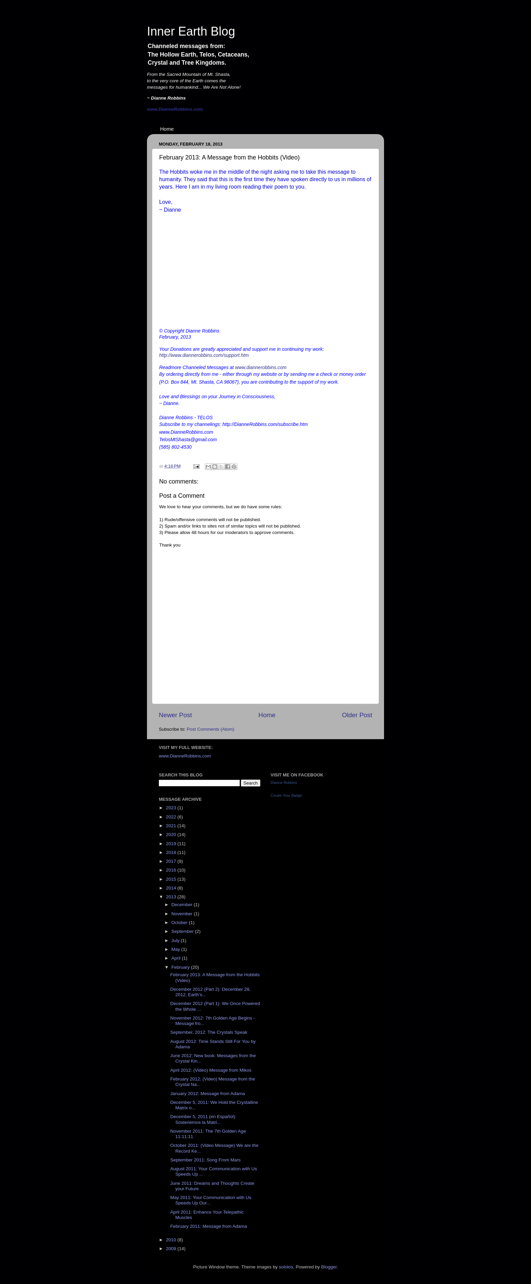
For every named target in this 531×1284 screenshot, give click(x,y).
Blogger (329, 1266)
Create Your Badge (286, 795)
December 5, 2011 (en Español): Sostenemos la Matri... (203, 1119)
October (180, 922)
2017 (171, 861)
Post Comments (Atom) (210, 729)
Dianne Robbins (284, 782)
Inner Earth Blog (191, 31)
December (182, 904)
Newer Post (175, 715)
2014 (171, 888)
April (176, 958)
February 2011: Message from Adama (208, 1226)
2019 (171, 843)
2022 (171, 816)
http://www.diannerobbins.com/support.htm (204, 355)
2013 (171, 896)
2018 (171, 852)
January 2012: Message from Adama (207, 1093)
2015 (171, 879)
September (183, 931)
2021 (171, 825)
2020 (171, 834)
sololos (286, 1266)
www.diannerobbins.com (260, 367)
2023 (171, 807)
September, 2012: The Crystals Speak (209, 1032)
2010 (171, 1239)
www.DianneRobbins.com (185, 755)
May (176, 949)
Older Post (357, 715)
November (182, 913)
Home (167, 129)
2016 (171, 870)
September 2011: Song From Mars (205, 1159)
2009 (171, 1248)
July (176, 940)
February (181, 967)
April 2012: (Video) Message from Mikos (211, 1070)
